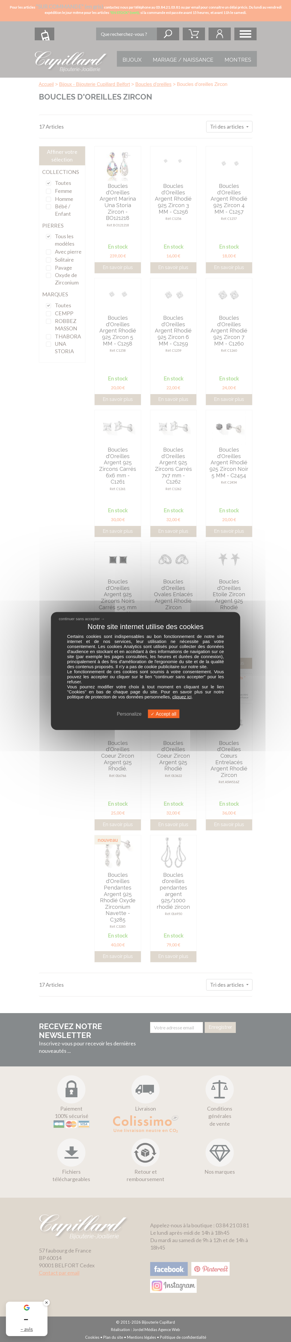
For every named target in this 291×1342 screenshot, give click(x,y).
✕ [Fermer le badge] (46, 1302)
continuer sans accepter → (82, 618)
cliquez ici (182, 696)
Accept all (163, 713)
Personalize (129, 713)
